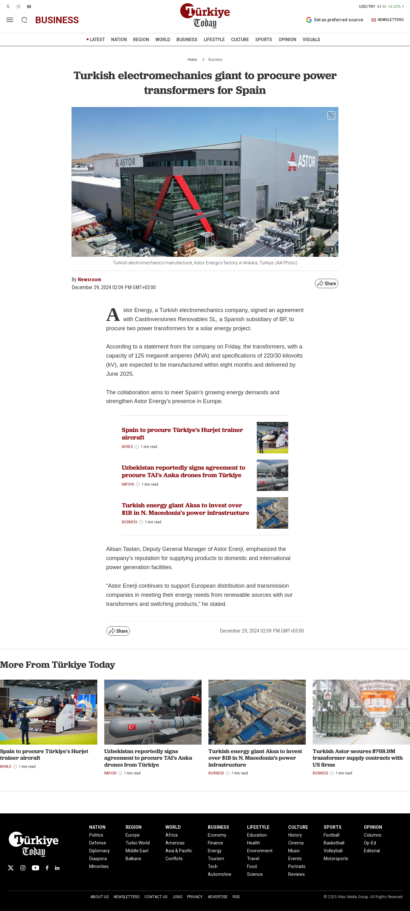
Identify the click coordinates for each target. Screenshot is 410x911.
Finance (215, 842)
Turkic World (138, 842)
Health (253, 842)
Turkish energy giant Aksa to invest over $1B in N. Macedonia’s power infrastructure (185, 508)
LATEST (97, 39)
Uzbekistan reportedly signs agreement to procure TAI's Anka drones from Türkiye (183, 471)
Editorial (372, 850)
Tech (213, 866)
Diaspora (98, 858)
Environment (259, 850)
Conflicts (174, 858)
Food (252, 866)
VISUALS (311, 39)
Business (215, 60)
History (295, 835)
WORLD (162, 39)
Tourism (216, 858)
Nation (128, 484)
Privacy (194, 896)
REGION (141, 39)
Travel (253, 858)
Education (257, 835)
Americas (175, 842)
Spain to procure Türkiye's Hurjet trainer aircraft (182, 433)
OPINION (287, 39)
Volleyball (333, 850)
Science (255, 874)
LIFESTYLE (214, 39)
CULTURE (240, 39)
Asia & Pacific (178, 850)
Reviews (296, 874)
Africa (171, 835)
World (127, 447)
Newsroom (89, 280)
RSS (236, 896)
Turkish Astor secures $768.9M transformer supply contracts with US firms (358, 757)
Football (331, 835)
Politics (96, 835)
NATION (119, 39)
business (57, 19)
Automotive (219, 874)
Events (295, 858)
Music (294, 850)
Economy (217, 835)
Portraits (296, 866)
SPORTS (263, 39)
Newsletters (126, 896)
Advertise (218, 896)
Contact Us (155, 896)
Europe (133, 835)
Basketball (334, 842)
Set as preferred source (334, 20)
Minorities (99, 866)
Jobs (177, 896)
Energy (215, 850)
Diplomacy (99, 850)
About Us (99, 896)
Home (192, 60)
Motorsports (336, 858)
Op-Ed (370, 842)
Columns (372, 835)
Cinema (296, 842)
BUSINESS (186, 39)
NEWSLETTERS (387, 20)
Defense (97, 842)
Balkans (133, 858)
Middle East (137, 850)
